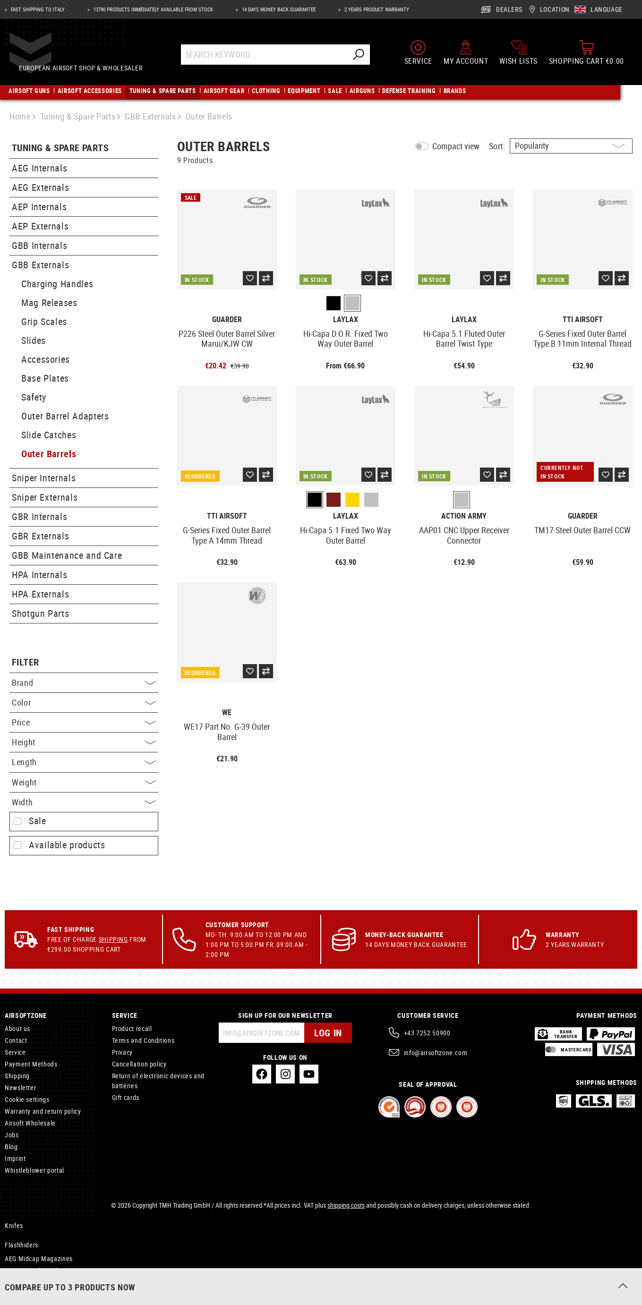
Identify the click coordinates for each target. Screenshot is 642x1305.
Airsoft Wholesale (30, 1122)
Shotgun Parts (40, 613)
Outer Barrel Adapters (65, 415)
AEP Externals (40, 226)
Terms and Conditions (143, 1040)
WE (226, 712)
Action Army (464, 516)
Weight (84, 782)
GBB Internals (39, 245)
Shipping (113, 939)
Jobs (12, 1134)
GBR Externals (40, 535)
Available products (67, 845)
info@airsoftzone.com (436, 1052)
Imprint (15, 1158)
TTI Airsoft (583, 319)
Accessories (45, 359)
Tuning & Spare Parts (60, 148)
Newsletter (20, 1087)
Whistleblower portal (34, 1170)
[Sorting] (571, 146)
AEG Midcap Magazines (39, 1258)
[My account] (466, 55)
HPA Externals (40, 594)
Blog (11, 1146)
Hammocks (21, 1282)
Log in (328, 1032)
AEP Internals (39, 206)
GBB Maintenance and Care (67, 555)
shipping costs (346, 1205)
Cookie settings (27, 1099)
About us (17, 1028)
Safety (33, 397)
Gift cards (125, 1097)
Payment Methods (31, 1063)
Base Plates (45, 378)
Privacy (122, 1052)
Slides (33, 340)
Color (84, 702)
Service (15, 1052)
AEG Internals (39, 168)
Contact (16, 1040)
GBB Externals (40, 264)
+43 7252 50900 (427, 1032)
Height (84, 742)
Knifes (14, 1225)
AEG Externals (40, 187)
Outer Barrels (48, 453)
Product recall (132, 1028)
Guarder (227, 319)
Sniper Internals (44, 477)
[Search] (367, 58)
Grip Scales (44, 321)
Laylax (345, 319)
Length (84, 762)
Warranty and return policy (43, 1111)
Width (84, 802)
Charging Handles (57, 283)
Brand (84, 682)
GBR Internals (39, 516)
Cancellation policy (139, 1063)
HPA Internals (39, 574)
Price (84, 722)
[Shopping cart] (586, 55)
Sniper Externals (44, 497)
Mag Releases (49, 302)
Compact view (455, 146)
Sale (37, 821)
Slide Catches (48, 434)
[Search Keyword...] (273, 58)
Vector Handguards (32, 1270)
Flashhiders (21, 1244)
